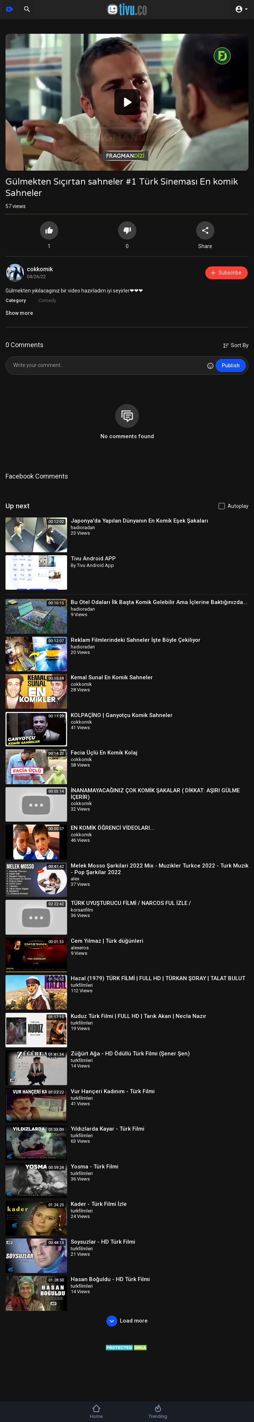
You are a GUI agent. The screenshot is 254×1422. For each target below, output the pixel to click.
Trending (157, 1411)
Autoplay (238, 506)
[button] (127, 102)
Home (96, 1411)
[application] (127, 102)
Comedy (47, 300)
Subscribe (226, 272)
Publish (231, 365)
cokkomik (40, 269)
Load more (127, 1321)
